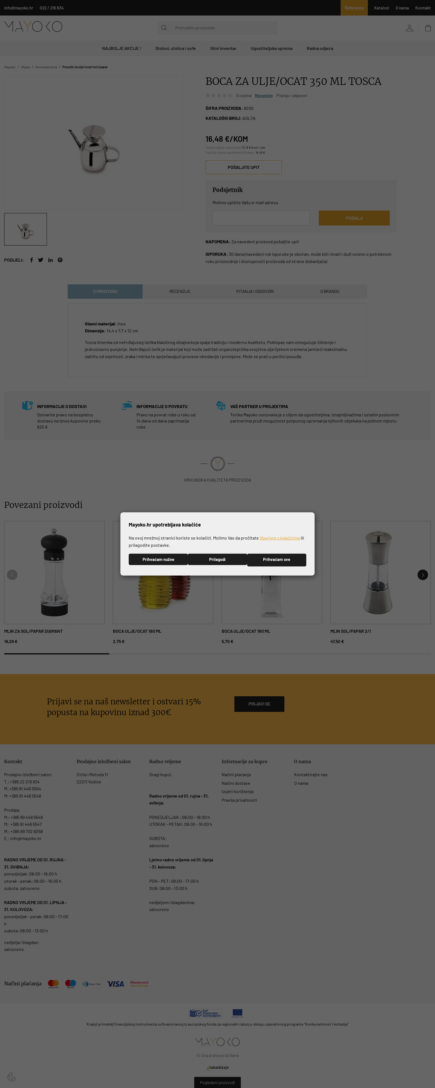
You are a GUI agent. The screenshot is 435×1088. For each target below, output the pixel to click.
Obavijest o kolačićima (281, 537)
